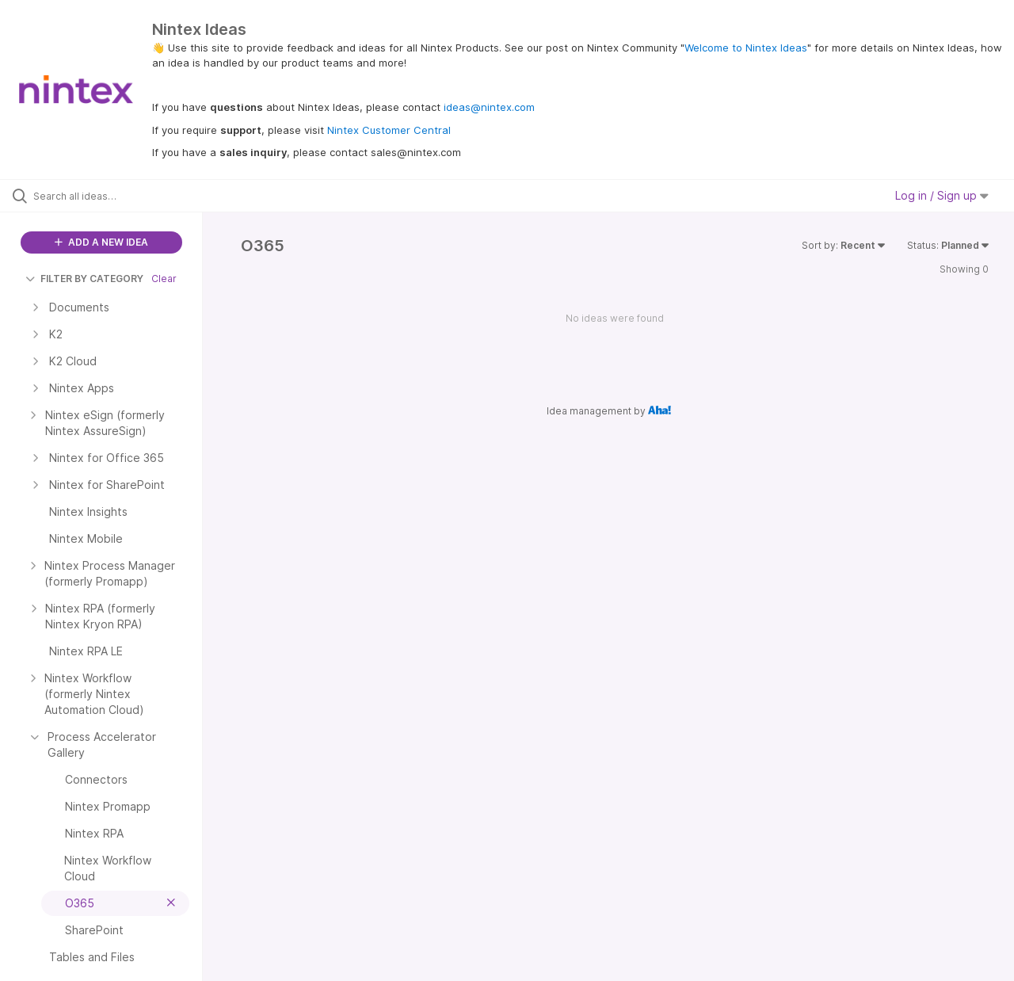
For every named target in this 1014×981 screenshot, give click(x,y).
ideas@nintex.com (489, 107)
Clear (164, 278)
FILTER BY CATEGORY (84, 278)
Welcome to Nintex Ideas (745, 47)
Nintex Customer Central (389, 130)
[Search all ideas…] (121, 195)
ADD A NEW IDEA (101, 242)
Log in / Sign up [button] (942, 195)
